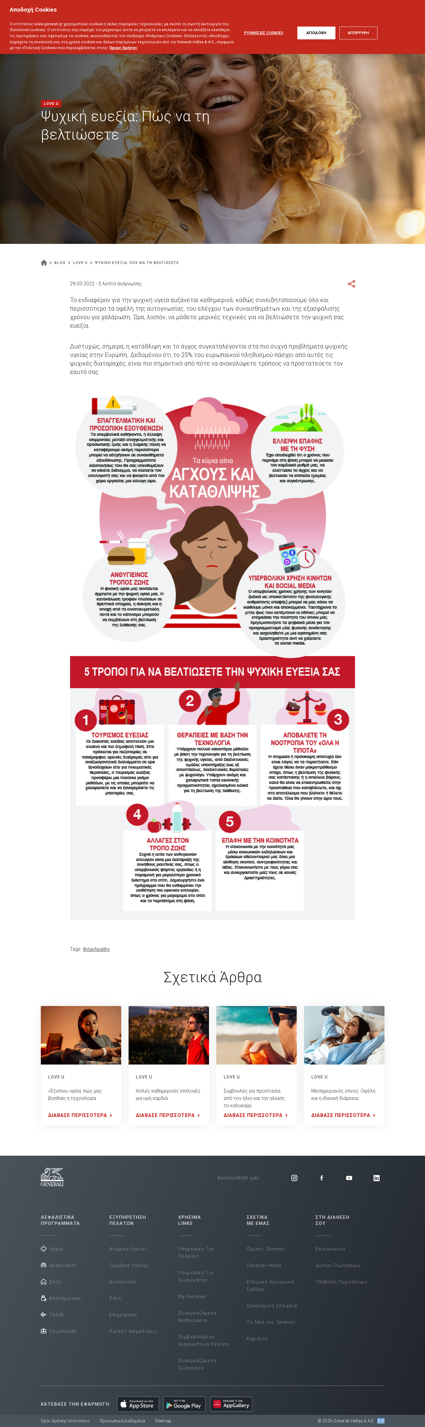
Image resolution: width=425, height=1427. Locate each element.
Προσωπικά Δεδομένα (122, 1420)
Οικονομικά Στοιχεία (272, 1305)
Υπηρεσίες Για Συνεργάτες (196, 1276)
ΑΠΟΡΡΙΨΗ (358, 26)
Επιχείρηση (59, 1331)
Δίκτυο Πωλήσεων (338, 1265)
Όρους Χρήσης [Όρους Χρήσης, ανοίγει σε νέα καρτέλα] (123, 41)
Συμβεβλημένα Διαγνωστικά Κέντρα (203, 1340)
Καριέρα (257, 1338)
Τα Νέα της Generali (271, 1322)
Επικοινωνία (330, 1249)
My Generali (192, 1296)
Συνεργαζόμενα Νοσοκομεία (197, 1316)
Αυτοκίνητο (58, 1265)
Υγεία (52, 1248)
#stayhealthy (96, 949)
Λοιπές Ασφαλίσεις (133, 1331)
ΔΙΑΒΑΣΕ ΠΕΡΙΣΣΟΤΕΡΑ (81, 1115)
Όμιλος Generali (266, 1249)
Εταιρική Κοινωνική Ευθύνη (270, 1285)
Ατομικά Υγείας (128, 1249)
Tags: (75, 949)
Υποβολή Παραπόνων (341, 1282)
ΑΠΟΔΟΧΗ (316, 26)
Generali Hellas (264, 1265)
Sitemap (163, 1420)
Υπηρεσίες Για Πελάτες (196, 1252)
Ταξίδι (53, 1314)
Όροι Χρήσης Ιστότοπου (65, 1420)
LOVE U (56, 1077)
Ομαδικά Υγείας (129, 1265)
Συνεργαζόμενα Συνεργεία (197, 1364)
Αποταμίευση (61, 1298)
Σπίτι (51, 1281)
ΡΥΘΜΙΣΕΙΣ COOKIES (263, 26)
